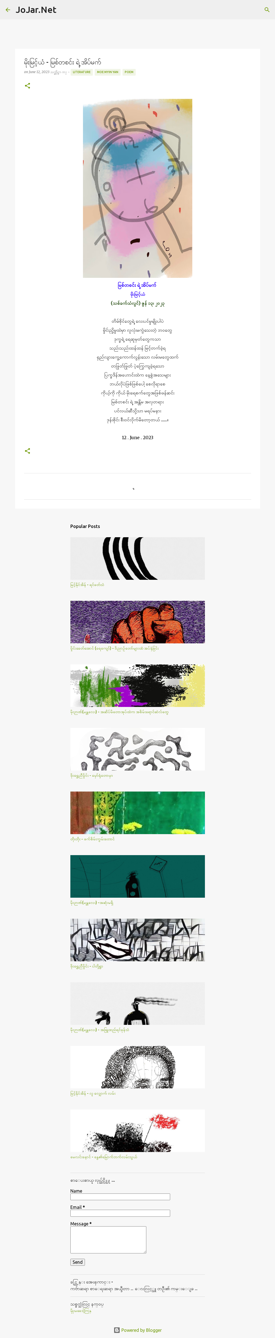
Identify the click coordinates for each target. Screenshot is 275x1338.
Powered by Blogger (138, 1330)
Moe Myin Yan (107, 72)
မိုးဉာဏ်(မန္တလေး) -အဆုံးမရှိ (91, 902)
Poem (129, 72)
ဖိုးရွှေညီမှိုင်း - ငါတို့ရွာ (86, 966)
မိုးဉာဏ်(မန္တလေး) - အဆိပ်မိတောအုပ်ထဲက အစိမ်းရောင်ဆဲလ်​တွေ (119, 711)
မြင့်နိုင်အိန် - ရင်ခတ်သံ (87, 584)
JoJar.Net (36, 9)
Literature (82, 72)
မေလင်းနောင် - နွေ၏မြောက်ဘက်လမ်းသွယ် (103, 1157)
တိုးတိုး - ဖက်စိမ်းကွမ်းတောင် (92, 839)
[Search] (64, 10)
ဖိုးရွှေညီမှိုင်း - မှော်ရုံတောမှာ (91, 775)
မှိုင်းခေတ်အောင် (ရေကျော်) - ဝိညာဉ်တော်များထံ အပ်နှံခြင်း (114, 648)
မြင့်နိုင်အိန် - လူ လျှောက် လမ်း (92, 1093)
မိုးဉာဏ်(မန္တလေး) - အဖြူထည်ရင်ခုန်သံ (99, 1029)
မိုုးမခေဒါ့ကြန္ (80, 1310)
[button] (27, 86)
